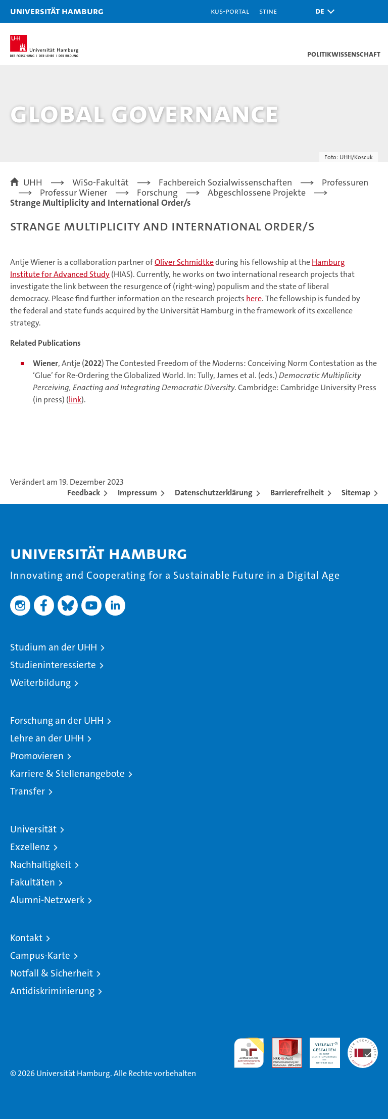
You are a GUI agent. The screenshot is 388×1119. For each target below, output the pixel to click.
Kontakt (26, 937)
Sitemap (356, 492)
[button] (322, 11)
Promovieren (37, 756)
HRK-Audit (319, 1048)
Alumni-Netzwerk (47, 900)
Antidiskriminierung (52, 991)
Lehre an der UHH (47, 738)
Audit (281, 1043)
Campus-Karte (40, 955)
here (254, 298)
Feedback (83, 492)
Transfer (27, 791)
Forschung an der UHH (57, 720)
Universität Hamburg (57, 11)
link (75, 399)
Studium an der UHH (53, 647)
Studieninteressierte (53, 665)
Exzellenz (30, 847)
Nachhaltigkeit (40, 864)
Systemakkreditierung (363, 1043)
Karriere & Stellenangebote (67, 773)
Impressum (137, 492)
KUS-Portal (230, 11)
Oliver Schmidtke (184, 262)
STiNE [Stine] (268, 11)
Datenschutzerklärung (214, 492)
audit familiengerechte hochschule (249, 1053)
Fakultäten (32, 882)
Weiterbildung (40, 682)
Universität (33, 829)
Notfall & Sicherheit (51, 973)
